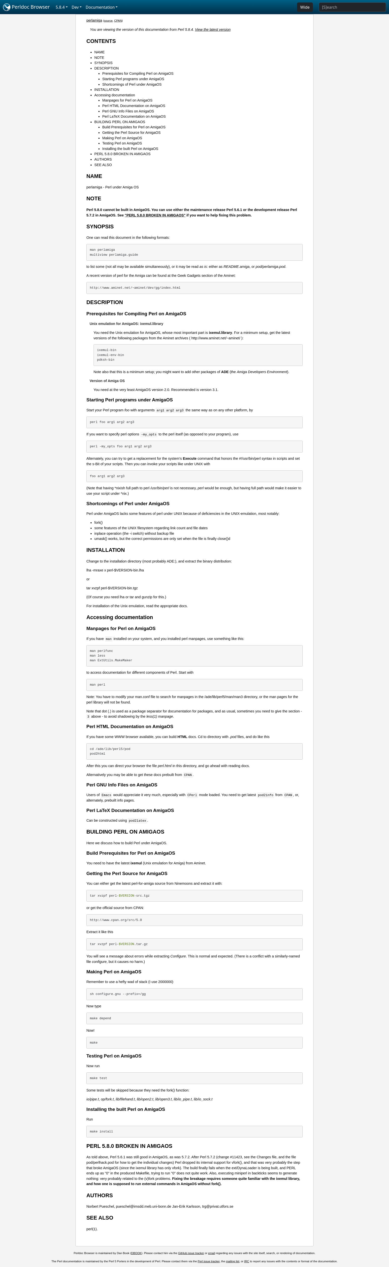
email (211, 1253)
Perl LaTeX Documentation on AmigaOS (134, 116)
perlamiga (94, 20)
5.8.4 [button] (60, 7)
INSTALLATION (106, 90)
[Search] (352, 7)
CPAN (118, 20)
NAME (99, 52)
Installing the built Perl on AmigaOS (130, 149)
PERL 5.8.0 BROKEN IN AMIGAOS (122, 154)
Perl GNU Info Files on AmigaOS (128, 111)
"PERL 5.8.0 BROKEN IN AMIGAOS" (155, 215)
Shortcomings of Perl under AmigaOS (132, 84)
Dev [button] (75, 7)
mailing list (232, 1261)
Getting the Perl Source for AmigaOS (131, 133)
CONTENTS (101, 41)
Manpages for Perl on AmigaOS (127, 100)
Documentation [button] (100, 7)
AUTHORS (103, 159)
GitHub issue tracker (191, 1253)
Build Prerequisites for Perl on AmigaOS (133, 127)
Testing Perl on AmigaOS (122, 143)
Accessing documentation (114, 95)
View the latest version (213, 30)
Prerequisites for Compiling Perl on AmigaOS (137, 73)
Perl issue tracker (209, 1261)
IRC (246, 1261)
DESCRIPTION (106, 68)
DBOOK (136, 1253)
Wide (305, 7)
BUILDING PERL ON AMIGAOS (119, 122)
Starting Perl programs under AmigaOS (133, 79)
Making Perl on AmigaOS (122, 138)
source (108, 20)
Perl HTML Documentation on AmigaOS (133, 106)
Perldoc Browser (26, 7)
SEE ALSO (103, 165)
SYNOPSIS (103, 63)
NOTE (99, 58)
